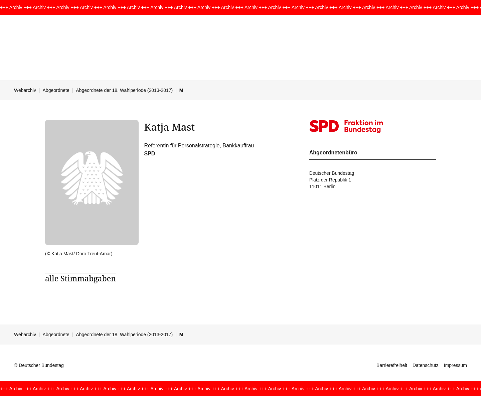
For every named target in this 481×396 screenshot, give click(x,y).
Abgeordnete (56, 90)
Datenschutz (426, 365)
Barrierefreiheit (391, 365)
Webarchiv (25, 90)
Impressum (455, 365)
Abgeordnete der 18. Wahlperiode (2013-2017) (124, 90)
